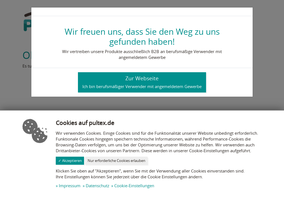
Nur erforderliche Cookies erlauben (116, 160)
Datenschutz (97, 185)
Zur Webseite (142, 82)
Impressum (69, 185)
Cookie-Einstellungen (134, 185)
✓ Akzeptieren (70, 160)
